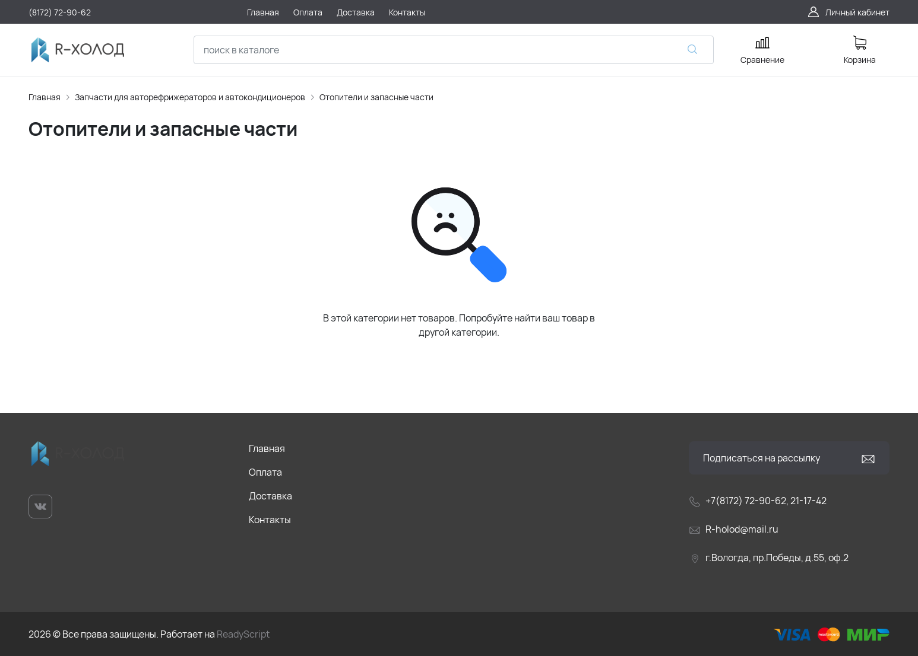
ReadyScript (243, 634)
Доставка (270, 495)
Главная (45, 97)
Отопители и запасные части (376, 97)
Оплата (265, 472)
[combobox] (454, 50)
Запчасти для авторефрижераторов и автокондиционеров (190, 97)
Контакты (270, 519)
